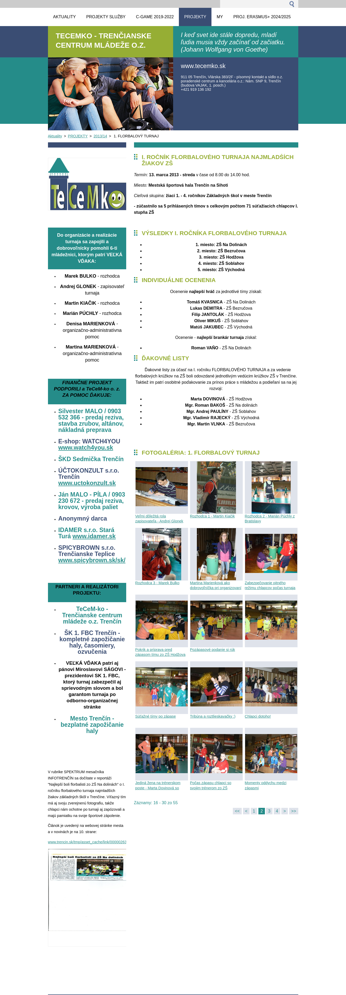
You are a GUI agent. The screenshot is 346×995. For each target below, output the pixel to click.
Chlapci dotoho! (258, 716)
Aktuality (55, 136)
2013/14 (100, 136)
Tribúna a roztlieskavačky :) (213, 716)
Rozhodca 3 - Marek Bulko (157, 583)
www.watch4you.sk (85, 447)
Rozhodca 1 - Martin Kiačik (212, 516)
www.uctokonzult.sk (87, 483)
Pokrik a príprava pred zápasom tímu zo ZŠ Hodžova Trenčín (160, 655)
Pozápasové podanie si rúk (212, 650)
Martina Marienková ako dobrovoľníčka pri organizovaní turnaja (215, 588)
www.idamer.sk (94, 536)
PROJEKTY (78, 136)
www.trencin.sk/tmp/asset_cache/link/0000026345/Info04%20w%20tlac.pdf (110, 842)
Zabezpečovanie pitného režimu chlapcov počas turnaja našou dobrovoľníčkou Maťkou (270, 588)
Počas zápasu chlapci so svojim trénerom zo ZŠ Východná (210, 788)
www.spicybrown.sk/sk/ (92, 560)
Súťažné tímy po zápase (155, 716)
